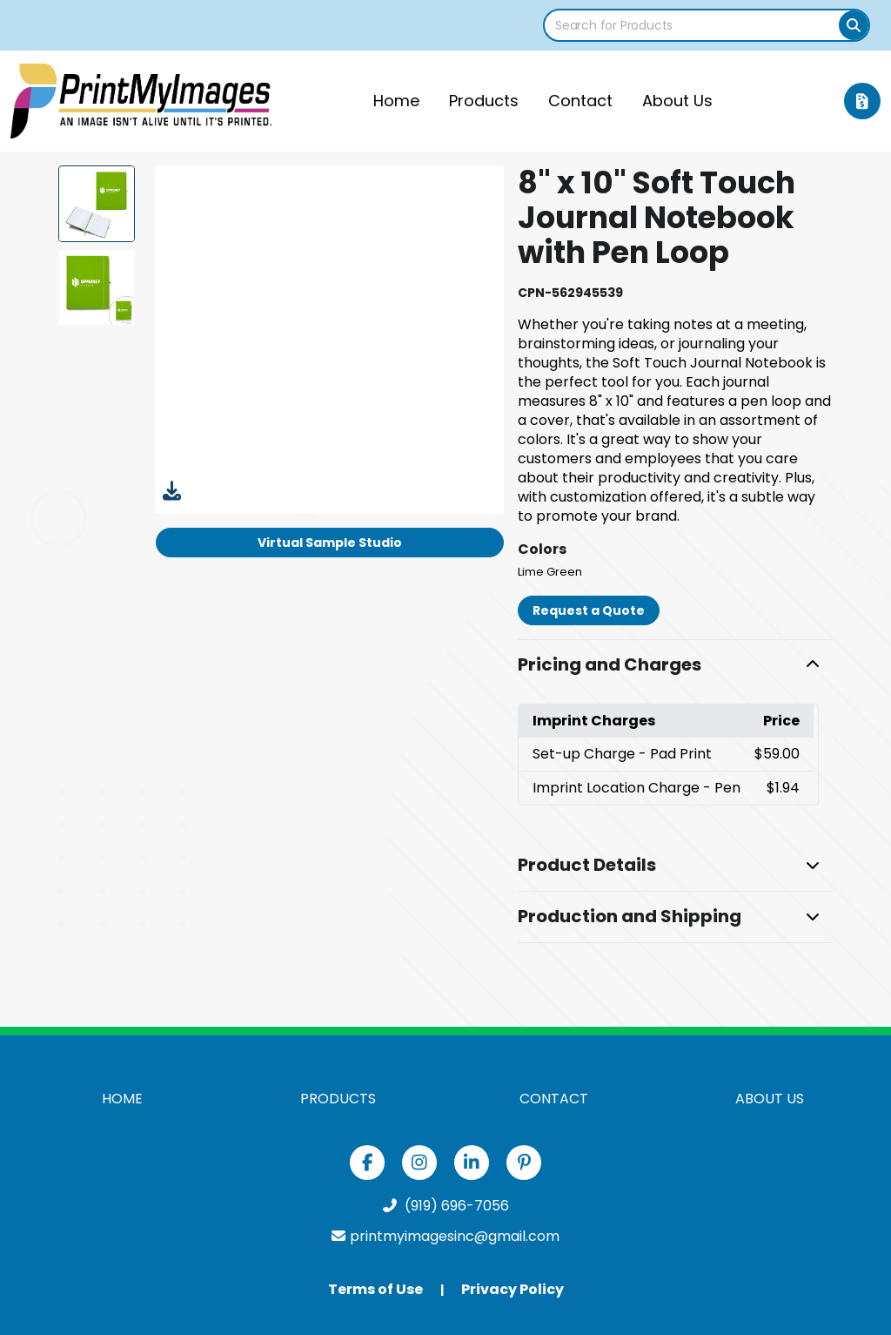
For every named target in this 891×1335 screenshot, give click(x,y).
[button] (675, 665)
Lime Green (550, 571)
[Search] (853, 25)
